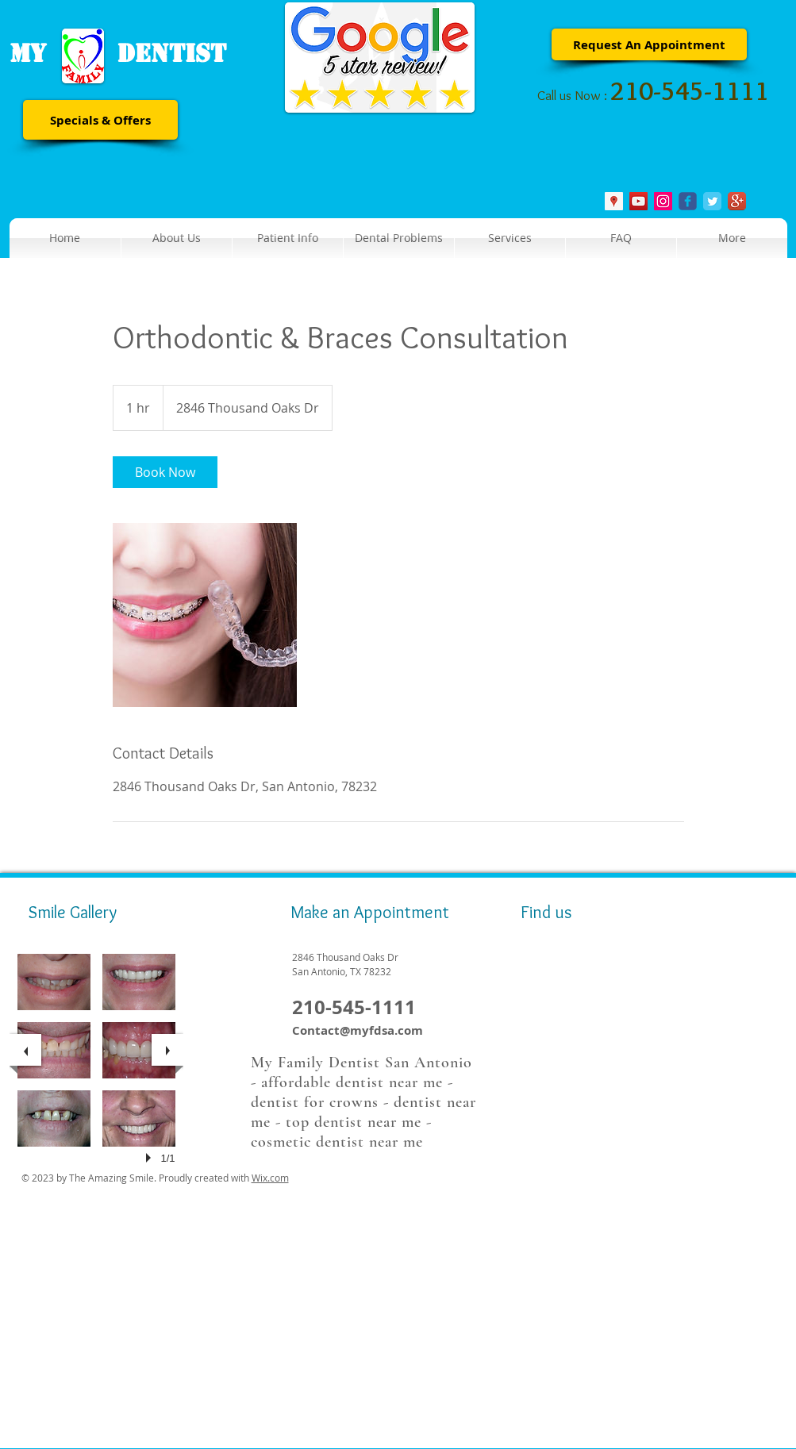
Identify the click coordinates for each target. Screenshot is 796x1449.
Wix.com (270, 1177)
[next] (167, 1050)
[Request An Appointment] (649, 44)
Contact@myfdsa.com (357, 1030)
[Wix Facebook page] (688, 201)
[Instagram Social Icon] (663, 201)
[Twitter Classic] (712, 201)
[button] (288, 238)
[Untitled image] (205, 615)
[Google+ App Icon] (737, 201)
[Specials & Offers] (100, 120)
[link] (165, 472)
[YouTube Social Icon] (638, 201)
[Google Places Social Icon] (614, 201)
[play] (151, 1158)
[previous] (25, 1050)
